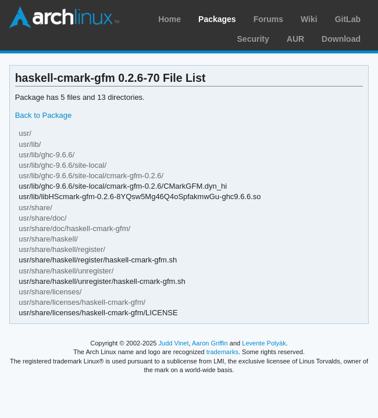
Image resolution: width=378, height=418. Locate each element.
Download (341, 39)
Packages (217, 19)
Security (253, 39)
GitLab (348, 19)
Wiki (309, 19)
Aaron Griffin (210, 343)
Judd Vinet (174, 343)
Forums (268, 19)
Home (169, 19)
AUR (295, 39)
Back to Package (43, 115)
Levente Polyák (264, 343)
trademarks (222, 351)
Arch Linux (64, 17)
